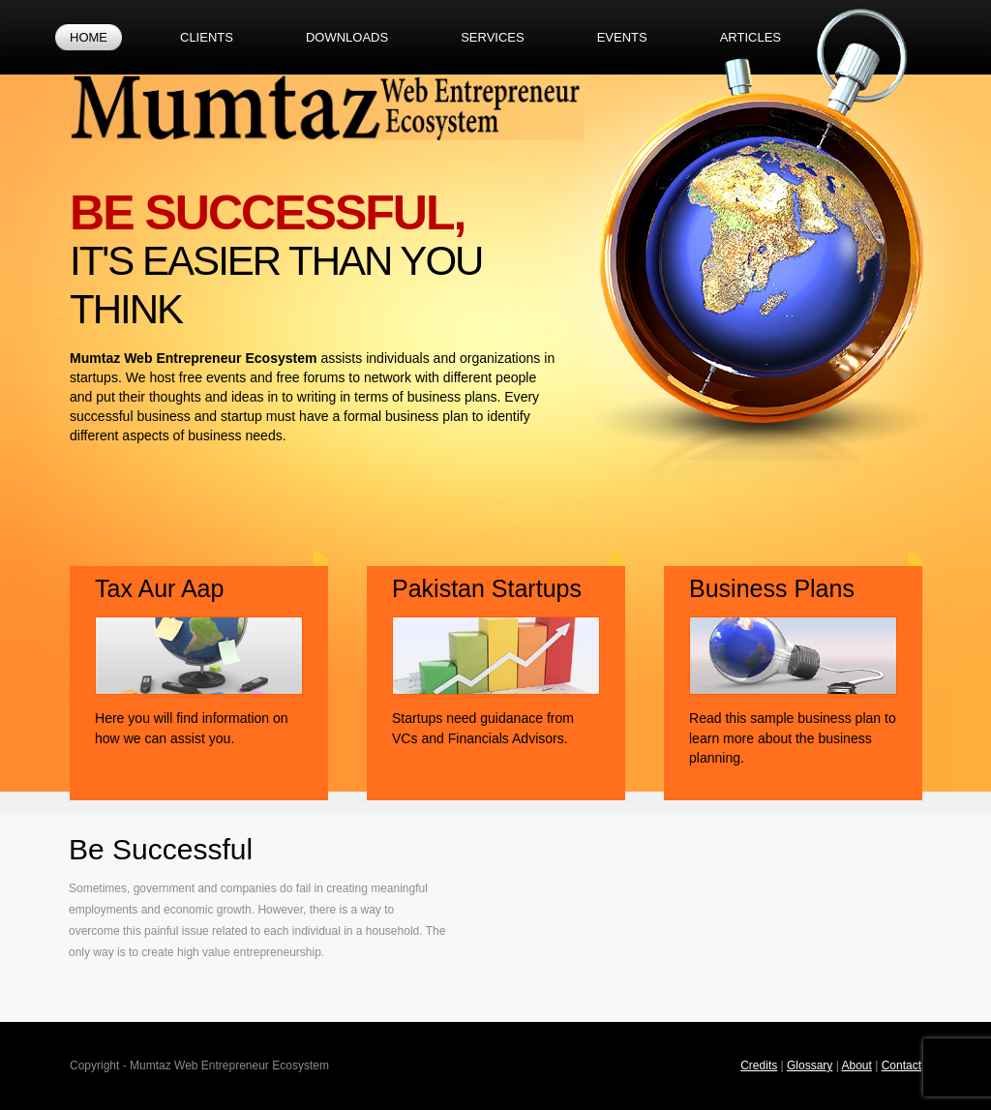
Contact (901, 1065)
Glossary (809, 1065)
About (856, 1065)
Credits (758, 1065)
